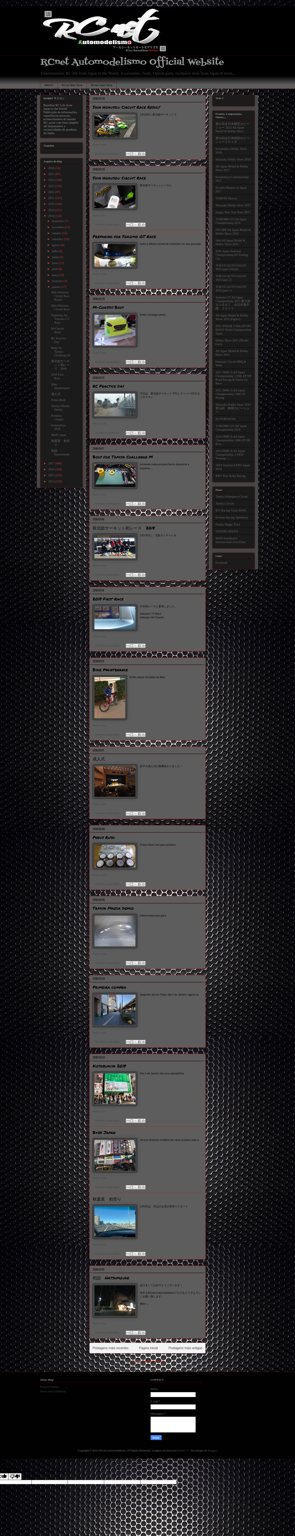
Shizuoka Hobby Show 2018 (233, 159)
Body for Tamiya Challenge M (123, 457)
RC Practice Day (108, 386)
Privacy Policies (49, 1386)
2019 (51, 210)
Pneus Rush (104, 837)
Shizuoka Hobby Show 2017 (233, 205)
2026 (51, 168)
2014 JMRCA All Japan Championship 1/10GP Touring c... (230, 454)
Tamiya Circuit (225, 503)
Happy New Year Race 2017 (233, 212)
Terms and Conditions (53, 1391)
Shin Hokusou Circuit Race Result (126, 107)
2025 (51, 174)
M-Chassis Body (108, 307)
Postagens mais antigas (185, 1348)
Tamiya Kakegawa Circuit (232, 496)
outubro (57, 233)
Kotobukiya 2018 (109, 1066)
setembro (58, 239)
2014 (51, 481)
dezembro (58, 221)
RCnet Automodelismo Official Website (132, 62)
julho (55, 251)
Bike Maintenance (110, 670)
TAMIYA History (226, 198)
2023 (51, 186)
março (56, 275)
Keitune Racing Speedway (232, 517)
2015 (51, 475)
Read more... (100, 144)
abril (55, 269)
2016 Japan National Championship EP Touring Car (232, 254)
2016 (51, 469)
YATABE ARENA (227, 531)
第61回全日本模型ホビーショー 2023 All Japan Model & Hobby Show (232, 127)
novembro (58, 227)
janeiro (56, 287)
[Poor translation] (15, 1476)
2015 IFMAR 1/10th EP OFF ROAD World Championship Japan (233, 329)
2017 (51, 463)
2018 (51, 216)
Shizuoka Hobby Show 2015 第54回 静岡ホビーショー (233, 408)
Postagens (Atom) (152, 1361)
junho (56, 257)
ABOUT (49, 85)
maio (55, 263)
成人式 (99, 759)
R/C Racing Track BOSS (231, 510)
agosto (56, 245)
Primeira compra (109, 987)
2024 (51, 180)
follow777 (183, 1450)
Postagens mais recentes (110, 1348)
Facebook (221, 562)
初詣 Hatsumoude (111, 1278)
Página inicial (148, 1348)
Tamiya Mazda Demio (113, 908)
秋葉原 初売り (107, 1199)
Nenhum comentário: (108, 153)
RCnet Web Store (72, 85)
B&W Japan (104, 1132)
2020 (51, 203)
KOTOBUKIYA (226, 419)
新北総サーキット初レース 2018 (124, 528)
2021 (51, 198)
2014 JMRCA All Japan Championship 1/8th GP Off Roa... (233, 440)
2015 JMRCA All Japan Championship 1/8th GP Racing (230, 394)
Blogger (212, 1450)
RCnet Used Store (101, 85)
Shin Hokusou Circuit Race (119, 178)
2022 (51, 192)
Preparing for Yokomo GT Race (124, 236)
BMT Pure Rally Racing (230, 475)
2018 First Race (108, 599)
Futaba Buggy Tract (228, 524)
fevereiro (58, 281)
